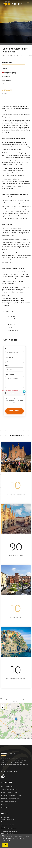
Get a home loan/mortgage (8, 801)
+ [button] (2, 705)
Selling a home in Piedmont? (9, 789)
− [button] (2, 707)
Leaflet (16, 738)
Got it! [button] (5, 845)
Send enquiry (14, 410)
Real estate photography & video (10, 798)
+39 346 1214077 (9, 825)
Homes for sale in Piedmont (9, 792)
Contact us (4, 805)
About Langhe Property (7, 786)
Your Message (10, 374)
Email (7, 366)
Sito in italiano (5, 808)
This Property (9, 357)
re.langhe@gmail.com (11, 828)
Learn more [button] (6, 840)
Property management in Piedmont (11, 795)
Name (7, 349)
